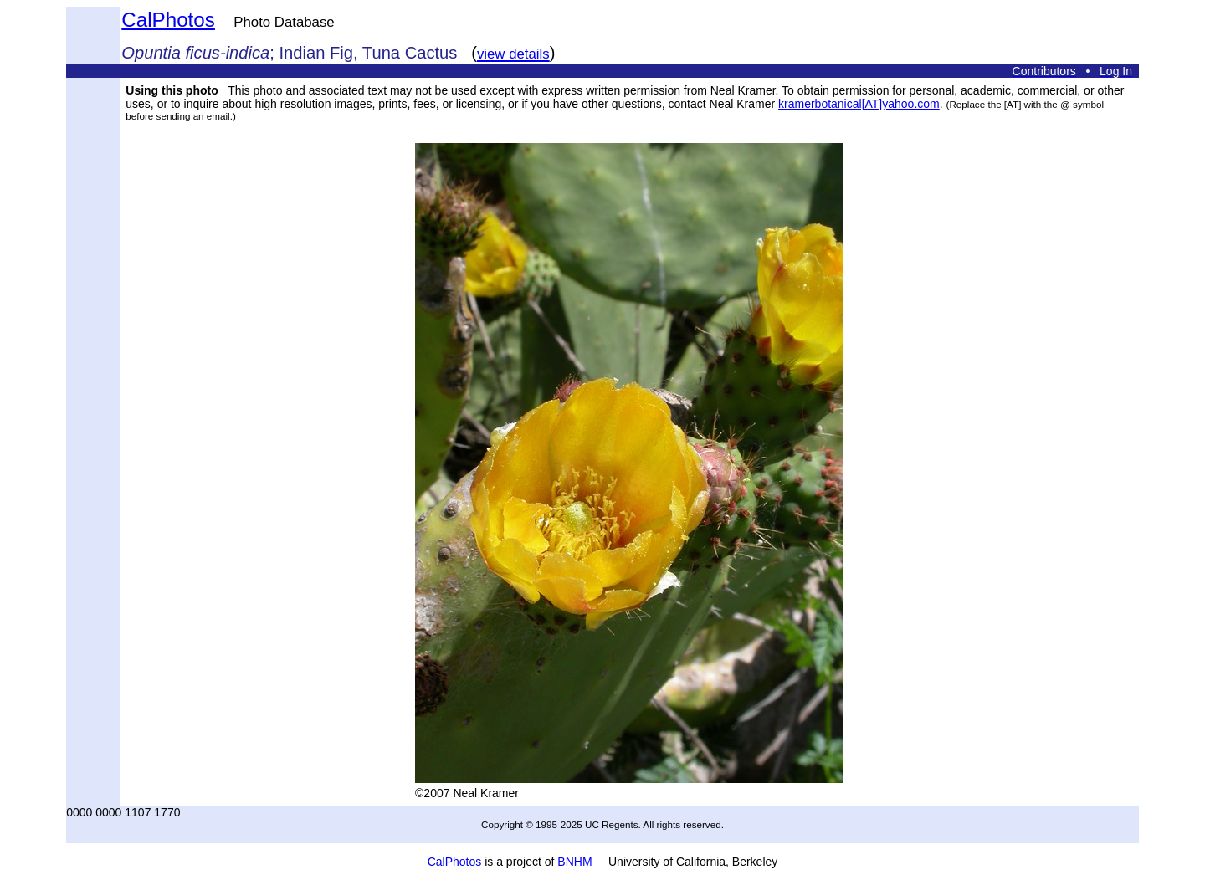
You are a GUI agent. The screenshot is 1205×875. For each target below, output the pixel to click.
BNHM (574, 861)
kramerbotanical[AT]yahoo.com (859, 103)
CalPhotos (168, 19)
